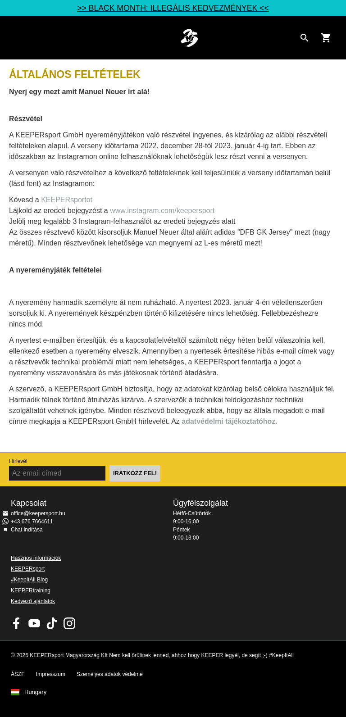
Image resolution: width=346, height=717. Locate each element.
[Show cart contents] (326, 38)
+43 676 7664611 (32, 521)
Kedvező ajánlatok (33, 601)
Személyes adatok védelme (110, 674)
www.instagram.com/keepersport (162, 210)
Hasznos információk (36, 558)
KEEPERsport (28, 569)
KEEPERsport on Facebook (17, 623)
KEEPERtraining (30, 590)
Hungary (35, 692)
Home (189, 38)
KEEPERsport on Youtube (34, 623)
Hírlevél (18, 461)
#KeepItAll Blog (29, 579)
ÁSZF (18, 674)
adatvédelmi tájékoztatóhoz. (230, 421)
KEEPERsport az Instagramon (69, 623)
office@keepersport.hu (38, 513)
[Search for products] (305, 38)
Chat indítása (27, 529)
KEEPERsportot (66, 200)
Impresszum (50, 674)
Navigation (14, 38)
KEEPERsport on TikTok (52, 623)
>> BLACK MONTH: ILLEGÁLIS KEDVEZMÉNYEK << (173, 8)
